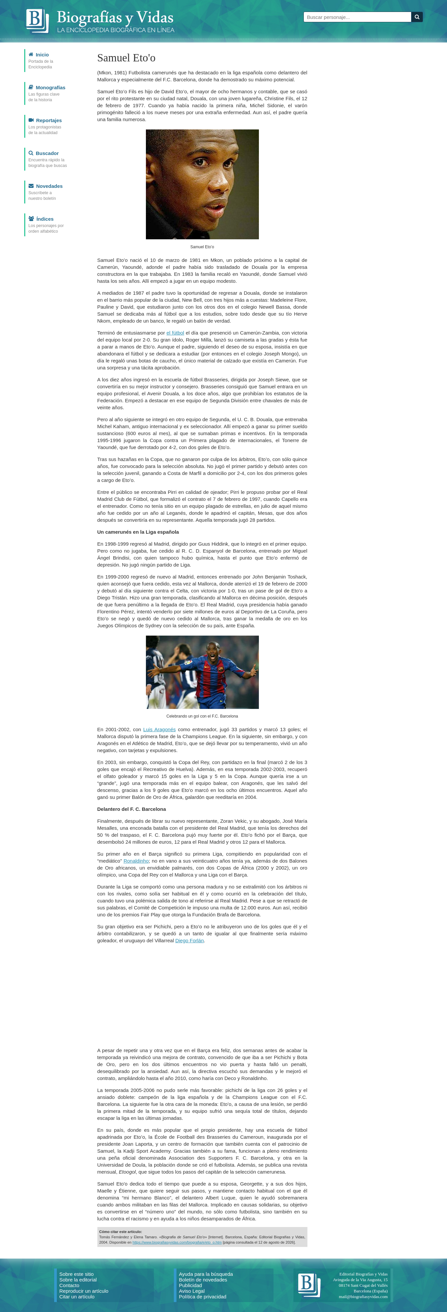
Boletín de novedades (203, 1279)
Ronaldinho (136, 861)
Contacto (69, 1285)
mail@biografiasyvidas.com (363, 1296)
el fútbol (175, 333)
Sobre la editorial (78, 1279)
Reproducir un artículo (84, 1291)
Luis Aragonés (159, 729)
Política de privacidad (203, 1296)
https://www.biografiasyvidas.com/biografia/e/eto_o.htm (177, 1242)
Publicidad (190, 1285)
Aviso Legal (192, 1291)
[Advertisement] (202, 995)
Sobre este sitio (76, 1274)
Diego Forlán (189, 940)
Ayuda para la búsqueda (206, 1274)
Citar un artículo (77, 1296)
